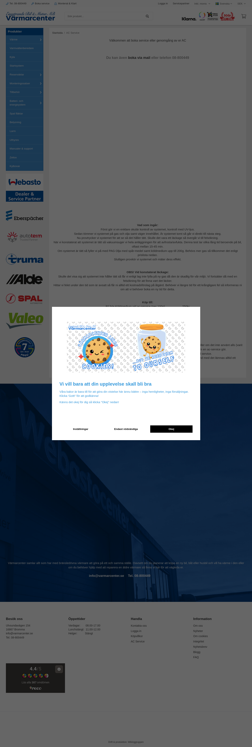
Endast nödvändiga (126, 429)
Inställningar (80, 429)
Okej (171, 429)
